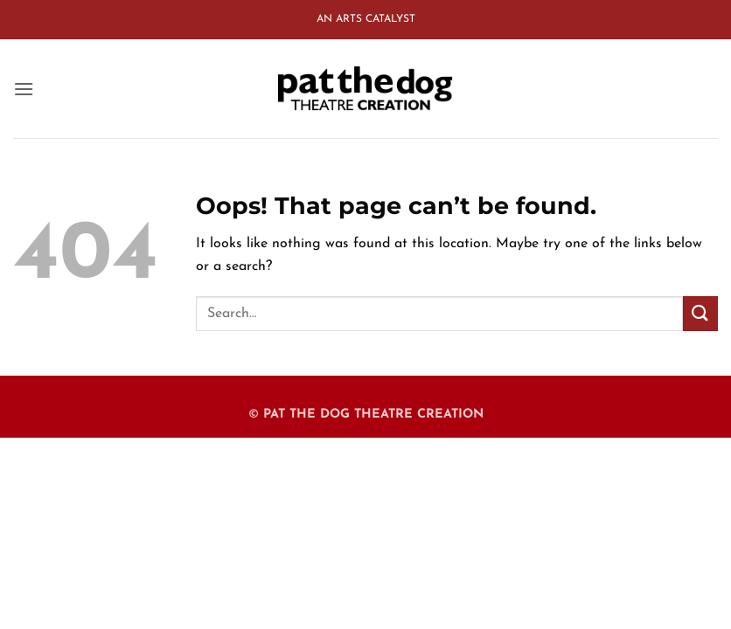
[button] (23, 88)
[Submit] (700, 313)
